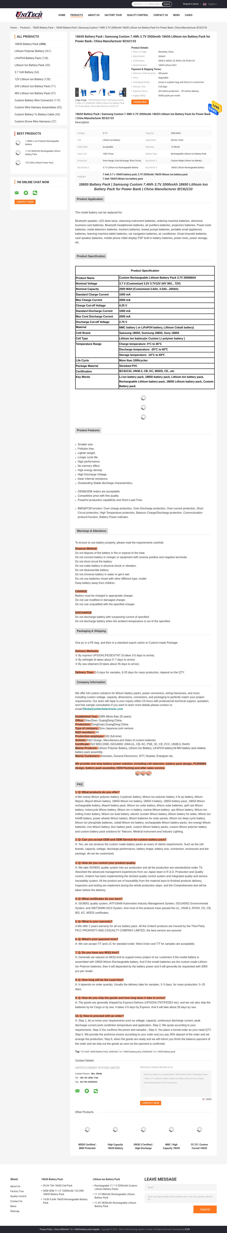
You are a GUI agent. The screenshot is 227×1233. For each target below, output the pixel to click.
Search (167, 4)
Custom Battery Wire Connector (34, 100)
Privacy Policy (46, 1229)
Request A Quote (190, 4)
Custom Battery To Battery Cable (34, 114)
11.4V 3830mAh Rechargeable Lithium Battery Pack (115, 1204)
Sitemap (14, 1211)
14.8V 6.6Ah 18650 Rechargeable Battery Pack (65, 1201)
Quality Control (137, 15)
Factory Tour (113, 15)
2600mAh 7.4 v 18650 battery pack (125, 1052)
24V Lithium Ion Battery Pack (32, 86)
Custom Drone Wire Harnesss (33, 121)
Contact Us (160, 15)
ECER (187, 1229)
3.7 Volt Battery (24, 72)
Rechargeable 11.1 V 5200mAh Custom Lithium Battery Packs (116, 1187)
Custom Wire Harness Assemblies (35, 107)
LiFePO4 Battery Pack (28, 58)
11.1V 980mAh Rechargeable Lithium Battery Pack (115, 1196)
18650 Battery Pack (43, 27)
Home (61, 15)
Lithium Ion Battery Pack (29, 65)
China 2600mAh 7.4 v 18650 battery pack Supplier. (77, 1229)
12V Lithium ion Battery (29, 79)
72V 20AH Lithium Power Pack (39, 163)
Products (77, 15)
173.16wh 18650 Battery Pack (94, 1052)
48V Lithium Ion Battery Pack (32, 93)
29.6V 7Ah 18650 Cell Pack (57, 1185)
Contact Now (140, 102)
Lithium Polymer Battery (29, 51)
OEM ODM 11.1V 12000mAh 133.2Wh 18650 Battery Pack (63, 1192)
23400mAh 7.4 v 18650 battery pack (158, 1052)
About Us (94, 15)
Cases (188, 15)
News (176, 15)
